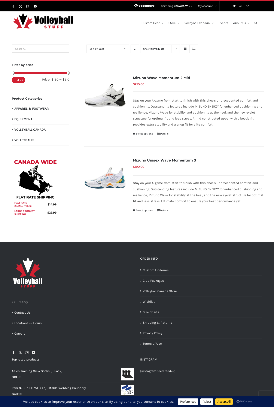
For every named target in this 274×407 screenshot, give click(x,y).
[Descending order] (135, 49)
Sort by (96, 48)
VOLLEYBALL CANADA (30, 130)
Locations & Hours (28, 323)
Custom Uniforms (156, 270)
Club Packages (153, 281)
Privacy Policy (152, 333)
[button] (256, 23)
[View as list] (194, 49)
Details (164, 133)
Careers (19, 333)
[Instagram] (26, 352)
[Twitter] (20, 352)
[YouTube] (33, 352)
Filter (18, 79)
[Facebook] (13, 352)
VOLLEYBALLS (24, 140)
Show (153, 48)
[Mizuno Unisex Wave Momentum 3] (105, 178)
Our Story (21, 302)
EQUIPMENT (23, 119)
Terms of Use (152, 344)
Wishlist (149, 302)
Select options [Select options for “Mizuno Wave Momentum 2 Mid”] (144, 133)
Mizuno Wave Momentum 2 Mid (161, 78)
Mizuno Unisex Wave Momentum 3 (164, 160)
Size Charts (151, 312)
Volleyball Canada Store (160, 291)
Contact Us (22, 312)
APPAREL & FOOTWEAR (31, 109)
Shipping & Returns (157, 323)
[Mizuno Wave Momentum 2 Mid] (105, 95)
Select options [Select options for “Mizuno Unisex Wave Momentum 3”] (144, 210)
